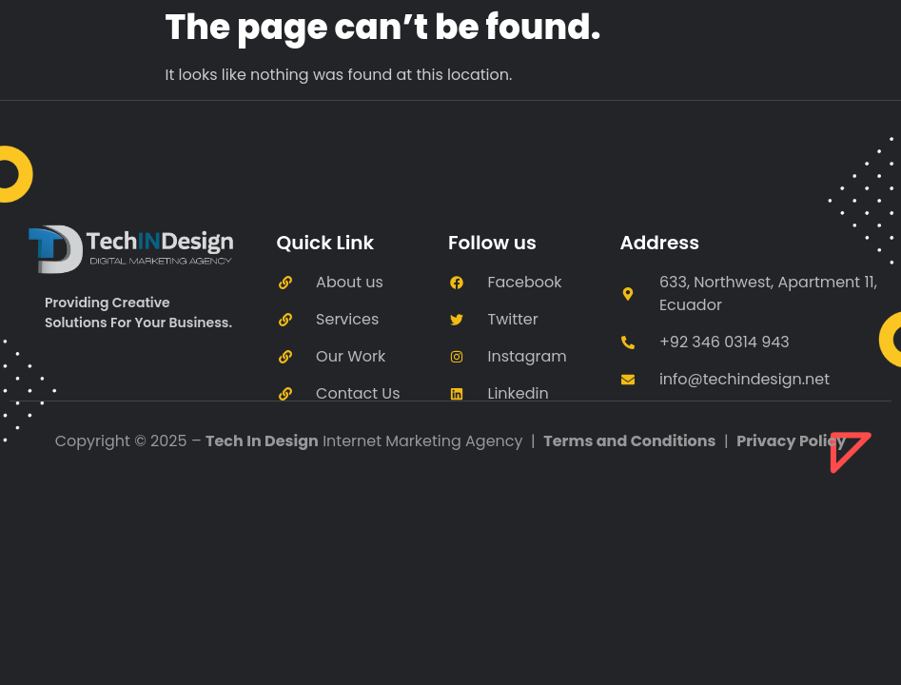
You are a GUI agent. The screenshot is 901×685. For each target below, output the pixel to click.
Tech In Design (262, 441)
